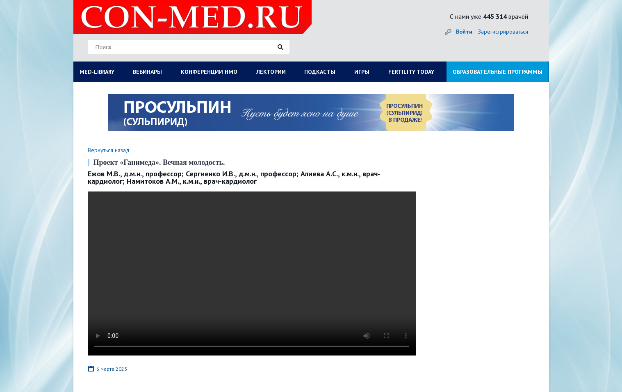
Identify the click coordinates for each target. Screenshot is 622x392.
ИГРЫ (361, 71)
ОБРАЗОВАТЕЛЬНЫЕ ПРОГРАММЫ (497, 71)
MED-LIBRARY (97, 71)
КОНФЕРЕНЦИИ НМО (209, 71)
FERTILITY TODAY (411, 71)
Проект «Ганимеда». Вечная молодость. (159, 162)
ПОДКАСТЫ (319, 71)
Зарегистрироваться (503, 31)
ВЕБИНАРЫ (147, 71)
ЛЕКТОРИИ (271, 71)
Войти (464, 31)
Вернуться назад (109, 150)
